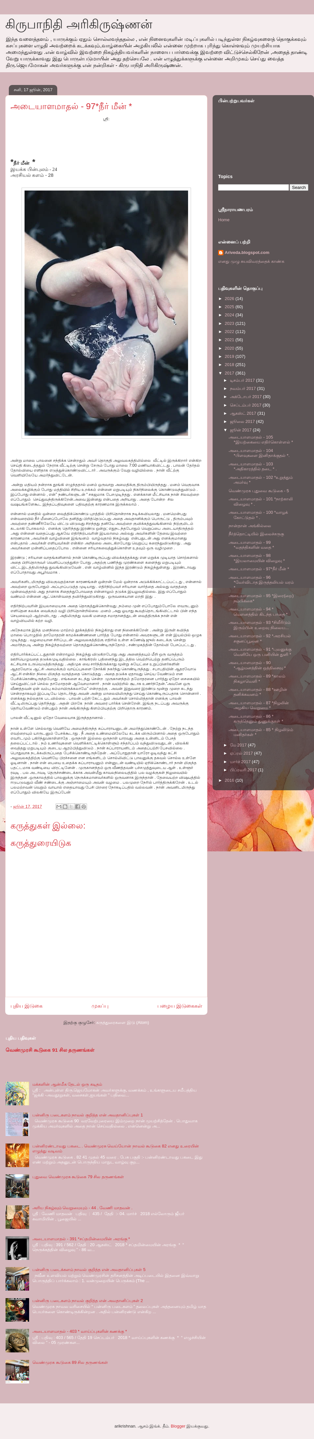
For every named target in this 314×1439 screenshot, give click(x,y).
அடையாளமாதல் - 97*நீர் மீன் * (259, 568)
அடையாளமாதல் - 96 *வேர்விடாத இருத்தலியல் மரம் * (261, 582)
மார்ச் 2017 (241, 761)
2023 (230, 323)
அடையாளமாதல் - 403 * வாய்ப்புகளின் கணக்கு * (79, 1331)
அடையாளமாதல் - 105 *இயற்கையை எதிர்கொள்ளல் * (261, 440)
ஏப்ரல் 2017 (242, 753)
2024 (230, 314)
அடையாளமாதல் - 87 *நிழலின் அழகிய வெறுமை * (259, 705)
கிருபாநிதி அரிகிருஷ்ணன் (78, 24)
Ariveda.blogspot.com (247, 252)
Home (224, 219)
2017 (230, 373)
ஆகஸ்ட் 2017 (243, 413)
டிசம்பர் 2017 (243, 380)
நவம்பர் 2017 (243, 388)
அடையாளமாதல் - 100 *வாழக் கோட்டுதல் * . (258, 515)
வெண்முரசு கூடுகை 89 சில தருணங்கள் (70, 1362)
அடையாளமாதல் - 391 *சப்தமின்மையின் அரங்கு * (81, 1238)
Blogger (178, 1426)
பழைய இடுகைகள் (179, 1006)
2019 (230, 356)
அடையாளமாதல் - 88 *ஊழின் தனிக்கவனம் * (258, 692)
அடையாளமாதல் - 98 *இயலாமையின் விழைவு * (257, 558)
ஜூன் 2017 (241, 429)
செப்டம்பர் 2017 (246, 405)
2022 (230, 331)
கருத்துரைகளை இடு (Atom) (122, 1022)
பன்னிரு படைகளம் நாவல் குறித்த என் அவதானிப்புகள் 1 (87, 1115)
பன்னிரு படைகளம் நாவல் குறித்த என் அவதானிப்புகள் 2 (87, 1300)
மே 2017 (239, 745)
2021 (230, 339)
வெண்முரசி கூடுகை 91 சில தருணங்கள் (50, 1050)
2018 (230, 364)
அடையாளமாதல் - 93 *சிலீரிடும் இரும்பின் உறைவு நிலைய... (259, 625)
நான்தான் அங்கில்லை (250, 525)
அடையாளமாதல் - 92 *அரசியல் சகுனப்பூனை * (260, 638)
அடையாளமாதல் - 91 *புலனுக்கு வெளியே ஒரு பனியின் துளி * (260, 652)
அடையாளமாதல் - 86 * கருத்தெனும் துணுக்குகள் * (256, 719)
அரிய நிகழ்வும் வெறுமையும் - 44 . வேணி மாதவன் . (82, 1207)
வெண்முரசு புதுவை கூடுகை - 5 (259, 490)
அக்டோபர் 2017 (246, 396)
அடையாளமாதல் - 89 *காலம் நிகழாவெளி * (257, 679)
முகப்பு (100, 1006)
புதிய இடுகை (26, 1006)
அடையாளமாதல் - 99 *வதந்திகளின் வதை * (251, 545)
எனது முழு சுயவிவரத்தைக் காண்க (251, 261)
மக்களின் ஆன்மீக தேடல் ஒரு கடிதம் (67, 1084)
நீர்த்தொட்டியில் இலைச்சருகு (256, 533)
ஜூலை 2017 (243, 421)
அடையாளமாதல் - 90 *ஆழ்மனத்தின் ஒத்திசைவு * (257, 665)
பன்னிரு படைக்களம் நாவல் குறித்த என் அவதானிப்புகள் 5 (89, 1269)
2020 (230, 348)
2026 (230, 298)
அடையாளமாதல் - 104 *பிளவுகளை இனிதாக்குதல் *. (259, 453)
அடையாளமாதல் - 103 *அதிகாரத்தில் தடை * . (253, 466)
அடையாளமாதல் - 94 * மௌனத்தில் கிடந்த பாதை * (258, 612)
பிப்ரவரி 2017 (244, 769)
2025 (230, 306)
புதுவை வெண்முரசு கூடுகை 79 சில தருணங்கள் (78, 1176)
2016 (230, 780)
